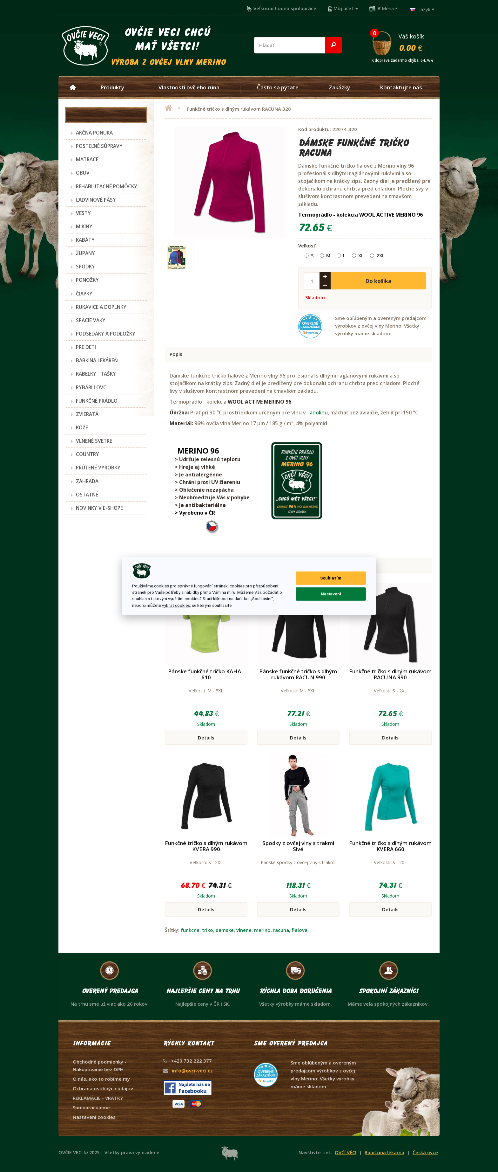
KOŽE (82, 427)
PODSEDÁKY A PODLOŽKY (105, 333)
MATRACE (87, 159)
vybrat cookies (176, 605)
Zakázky (339, 87)
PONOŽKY (87, 279)
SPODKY (85, 266)
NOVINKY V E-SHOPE (99, 507)
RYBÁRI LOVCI (92, 387)
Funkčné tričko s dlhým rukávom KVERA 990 (206, 846)
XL (358, 255)
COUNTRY (87, 454)
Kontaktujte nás (401, 87)
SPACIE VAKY (90, 320)
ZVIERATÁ (87, 414)
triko (207, 930)
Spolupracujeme (91, 1107)
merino (262, 930)
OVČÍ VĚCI (345, 1152)
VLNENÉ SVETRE (94, 440)
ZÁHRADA (87, 481)
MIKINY (84, 226)
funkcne (190, 930)
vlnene (244, 930)
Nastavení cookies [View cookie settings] (94, 1117)
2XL (377, 255)
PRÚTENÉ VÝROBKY (98, 467)
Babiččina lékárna (384, 1152)
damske (225, 930)
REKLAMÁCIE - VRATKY (98, 1098)
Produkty (112, 87)
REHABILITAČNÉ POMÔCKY (106, 186)
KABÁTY (85, 239)
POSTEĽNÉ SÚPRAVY (99, 145)
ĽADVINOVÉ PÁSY (96, 199)
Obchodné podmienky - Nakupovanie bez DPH (99, 1065)
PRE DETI (86, 346)
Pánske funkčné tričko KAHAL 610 (206, 674)
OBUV (83, 172)
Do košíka (378, 281)
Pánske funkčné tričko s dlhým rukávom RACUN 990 (298, 674)
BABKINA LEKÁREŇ (97, 360)
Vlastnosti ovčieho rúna (188, 87)
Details (206, 737)
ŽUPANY (85, 253)
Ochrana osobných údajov (103, 1088)
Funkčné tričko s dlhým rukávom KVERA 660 (390, 846)
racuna (281, 930)
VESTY (83, 213)
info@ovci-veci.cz (192, 1070)
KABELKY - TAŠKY (96, 373)
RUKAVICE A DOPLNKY (101, 306)
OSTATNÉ (87, 494)
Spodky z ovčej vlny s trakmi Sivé (298, 846)
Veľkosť (306, 245)
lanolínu (318, 412)
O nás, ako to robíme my (101, 1079)
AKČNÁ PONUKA (94, 132)
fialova (299, 930)
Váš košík (405, 42)
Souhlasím (330, 578)
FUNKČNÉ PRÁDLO (97, 400)
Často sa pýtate (278, 87)
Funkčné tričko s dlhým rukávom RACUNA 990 (390, 674)
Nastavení (331, 594)
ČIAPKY (84, 293)
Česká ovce (425, 1152)
